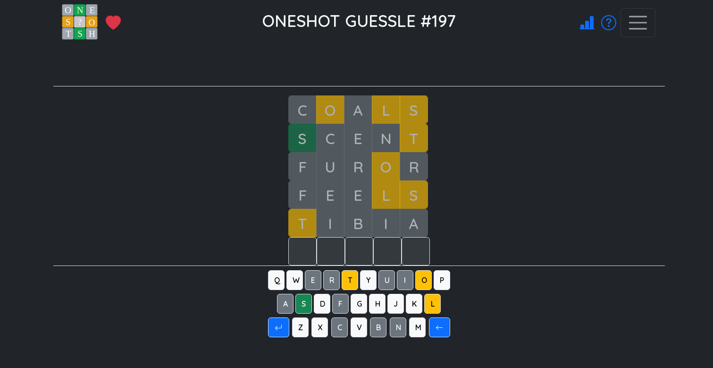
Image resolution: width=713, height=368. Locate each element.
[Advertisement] (365, 64)
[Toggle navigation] (638, 22)
